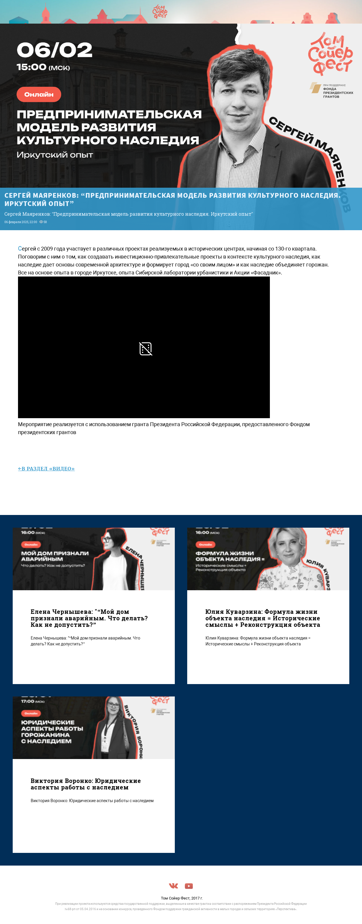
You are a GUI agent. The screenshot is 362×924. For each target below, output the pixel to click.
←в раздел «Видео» (46, 469)
